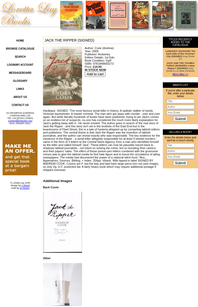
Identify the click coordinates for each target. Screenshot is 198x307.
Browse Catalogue (20, 48)
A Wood (25, 185)
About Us (20, 97)
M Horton (24, 188)
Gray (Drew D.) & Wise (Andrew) (180, 67)
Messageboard (20, 72)
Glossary (20, 80)
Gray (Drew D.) (180, 55)
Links (20, 89)
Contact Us (20, 105)
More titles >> (180, 74)
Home (20, 40)
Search (20, 56)
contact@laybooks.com (20, 120)
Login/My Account (20, 64)
